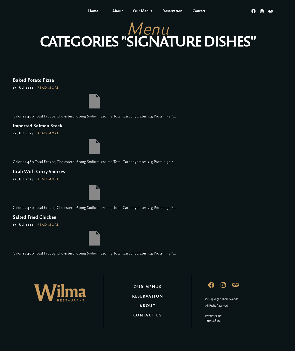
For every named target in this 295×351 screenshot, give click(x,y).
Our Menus (142, 11)
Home (93, 11)
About (117, 11)
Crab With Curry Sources (39, 171)
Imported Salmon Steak (38, 126)
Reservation (172, 11)
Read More (48, 87)
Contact (198, 11)
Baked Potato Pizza (33, 80)
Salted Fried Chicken (34, 217)
